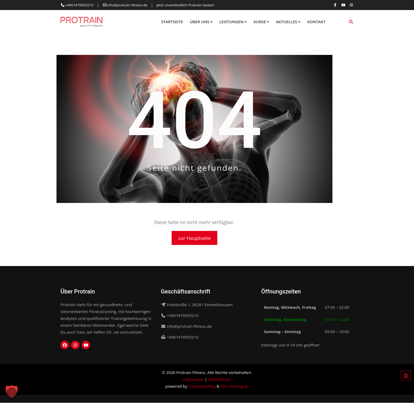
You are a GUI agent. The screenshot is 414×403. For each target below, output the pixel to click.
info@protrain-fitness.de (127, 5)
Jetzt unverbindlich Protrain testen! (185, 5)
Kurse (259, 21)
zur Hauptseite (194, 238)
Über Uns (199, 21)
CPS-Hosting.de (234, 386)
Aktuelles (286, 21)
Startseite (172, 21)
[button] (11, 391)
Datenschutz (219, 379)
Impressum (193, 379)
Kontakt (316, 21)
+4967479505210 (79, 5)
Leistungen (231, 21)
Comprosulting (201, 386)
